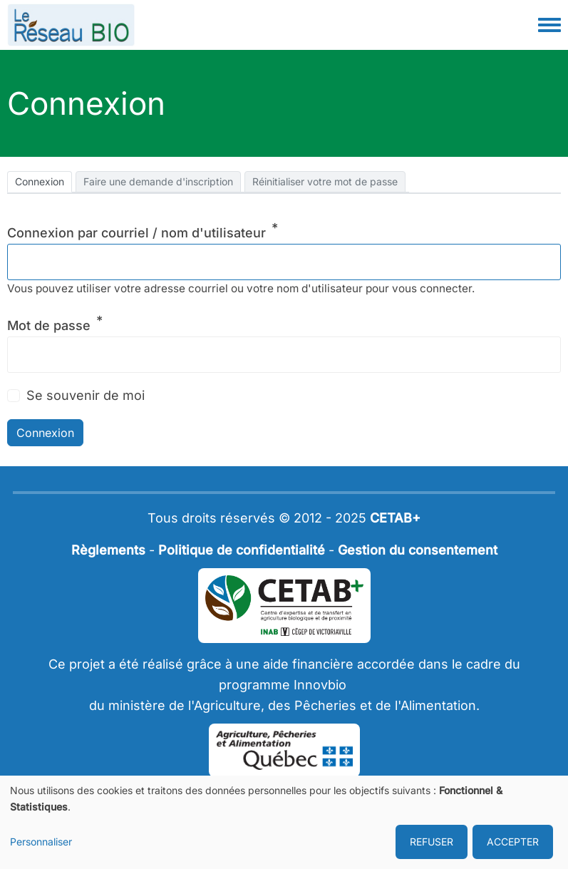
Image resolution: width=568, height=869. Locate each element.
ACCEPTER (513, 841)
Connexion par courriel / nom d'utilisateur (136, 232)
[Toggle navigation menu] (549, 25)
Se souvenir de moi (85, 395)
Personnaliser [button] (41, 841)
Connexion (39, 181)
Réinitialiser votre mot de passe (325, 181)
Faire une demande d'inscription (158, 181)
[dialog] (284, 822)
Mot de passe (49, 325)
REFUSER (431, 841)
